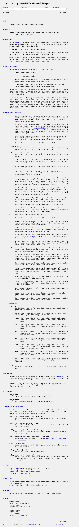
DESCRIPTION (7, 39)
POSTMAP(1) (64, 522)
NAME (4, 21)
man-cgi (52, 524)
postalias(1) (14, 468)
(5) (39, 128)
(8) (60, 377)
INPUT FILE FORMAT (10, 66)
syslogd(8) (13, 473)
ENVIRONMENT (7, 392)
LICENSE (6, 490)
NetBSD (31, 524)
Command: (6, 7)
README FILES (8, 478)
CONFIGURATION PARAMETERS (13, 407)
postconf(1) (13, 470)
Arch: (47, 7)
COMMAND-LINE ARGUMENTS (12, 113)
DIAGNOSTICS (7, 373)
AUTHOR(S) (6, 499)
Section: (24, 7)
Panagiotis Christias (61, 524)
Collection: (56, 7)
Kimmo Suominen (39, 524)
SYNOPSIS (6, 29)
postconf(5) (13, 472)
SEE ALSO (6, 465)
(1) (17, 43)
